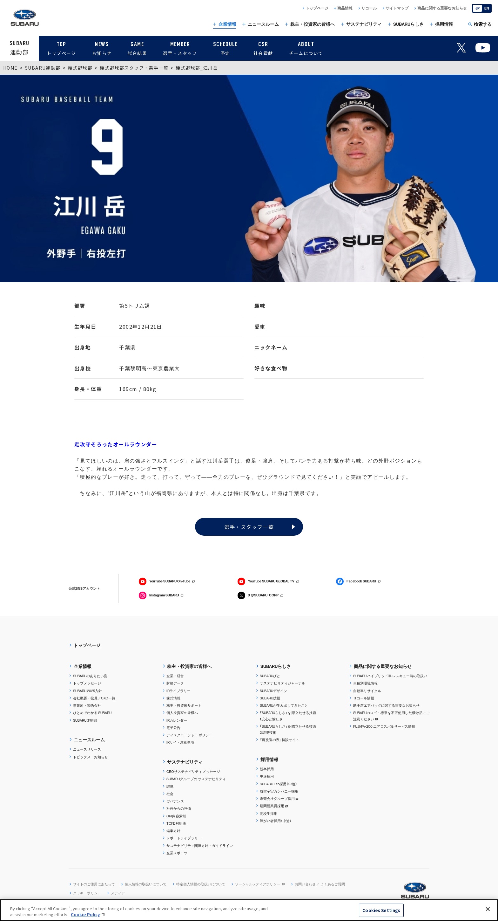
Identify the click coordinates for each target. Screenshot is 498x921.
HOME (10, 68)
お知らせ (102, 47)
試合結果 (137, 47)
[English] (482, 8)
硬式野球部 (80, 68)
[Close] (488, 909)
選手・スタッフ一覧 (249, 527)
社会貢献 (263, 47)
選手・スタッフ (180, 47)
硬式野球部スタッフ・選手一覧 (134, 68)
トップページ (61, 47)
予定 (225, 47)
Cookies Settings (381, 910)
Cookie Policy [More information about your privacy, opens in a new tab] (85, 914)
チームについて (306, 47)
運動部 (19, 47)
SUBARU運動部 (43, 68)
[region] (249, 910)
